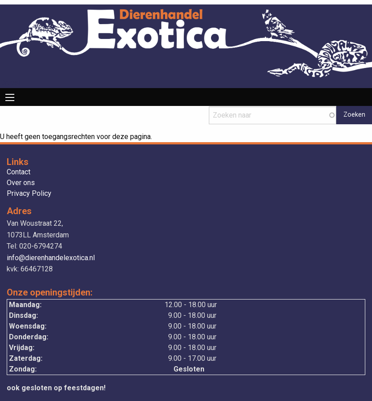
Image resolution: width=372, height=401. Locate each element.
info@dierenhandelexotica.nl (51, 257)
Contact (18, 172)
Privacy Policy (29, 194)
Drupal (10, 82)
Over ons (21, 183)
